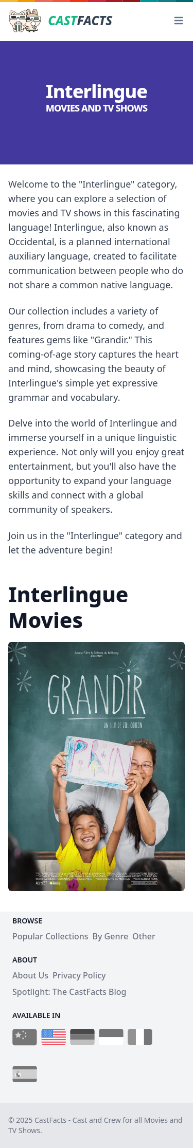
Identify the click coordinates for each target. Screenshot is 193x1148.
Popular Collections (50, 936)
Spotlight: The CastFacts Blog (69, 991)
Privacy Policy (79, 975)
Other (143, 936)
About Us (30, 975)
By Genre (111, 936)
